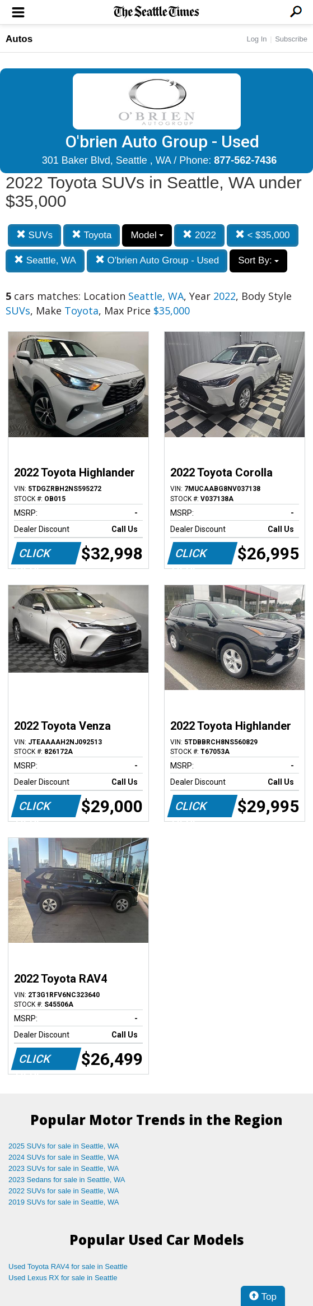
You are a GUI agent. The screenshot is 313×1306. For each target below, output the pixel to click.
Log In (256, 39)
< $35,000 (262, 235)
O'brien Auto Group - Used (157, 260)
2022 (199, 235)
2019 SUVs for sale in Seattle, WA (63, 1202)
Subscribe (291, 39)
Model (146, 235)
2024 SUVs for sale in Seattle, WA (63, 1157)
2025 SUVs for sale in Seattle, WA (63, 1146)
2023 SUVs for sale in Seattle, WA (63, 1168)
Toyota (92, 235)
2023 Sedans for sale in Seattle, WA (66, 1179)
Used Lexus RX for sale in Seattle (62, 1277)
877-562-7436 (245, 160)
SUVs (34, 235)
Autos (19, 39)
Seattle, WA (45, 260)
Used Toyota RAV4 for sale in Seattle (68, 1266)
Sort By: (258, 260)
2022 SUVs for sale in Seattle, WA (63, 1191)
